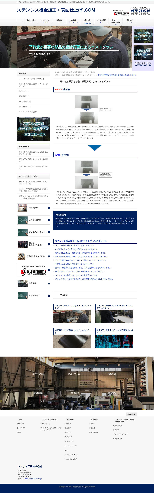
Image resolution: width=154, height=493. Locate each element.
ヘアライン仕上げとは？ (28, 112)
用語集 (19, 432)
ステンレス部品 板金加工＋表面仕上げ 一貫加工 (51, 429)
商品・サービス (75, 374)
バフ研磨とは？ (25, 107)
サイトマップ (117, 439)
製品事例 (112, 374)
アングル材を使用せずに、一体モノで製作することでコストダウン (80, 260)
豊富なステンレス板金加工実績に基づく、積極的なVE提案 (33, 197)
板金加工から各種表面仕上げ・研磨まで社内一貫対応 (33, 183)
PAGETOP (131, 414)
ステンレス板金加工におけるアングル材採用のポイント (76, 275)
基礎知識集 (38, 393)
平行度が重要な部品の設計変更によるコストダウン (74, 264)
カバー (67, 450)
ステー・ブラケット (71, 455)
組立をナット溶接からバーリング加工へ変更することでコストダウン (81, 257)
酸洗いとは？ (24, 91)
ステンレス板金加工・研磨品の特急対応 (33, 168)
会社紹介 (92, 423)
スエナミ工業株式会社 (74, 487)
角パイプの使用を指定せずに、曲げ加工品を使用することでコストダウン (83, 268)
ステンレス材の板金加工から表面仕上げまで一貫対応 (33, 153)
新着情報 (112, 393)
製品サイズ (68, 437)
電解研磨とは (24, 96)
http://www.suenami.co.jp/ (33, 479)
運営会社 (94, 420)
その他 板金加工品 (71, 459)
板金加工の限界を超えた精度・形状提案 (33, 160)
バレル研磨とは (25, 101)
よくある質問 (21, 428)
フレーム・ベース (71, 446)
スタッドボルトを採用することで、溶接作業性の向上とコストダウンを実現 (84, 279)
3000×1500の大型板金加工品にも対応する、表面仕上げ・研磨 (33, 190)
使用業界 (68, 428)
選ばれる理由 (38, 374)
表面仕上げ (68, 432)
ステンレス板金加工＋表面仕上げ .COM (56, 10)
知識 (20, 420)
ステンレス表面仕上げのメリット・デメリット (33, 85)
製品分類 (68, 423)
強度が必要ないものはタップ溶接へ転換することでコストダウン (79, 271)
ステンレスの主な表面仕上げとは (31, 79)
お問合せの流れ (118, 425)
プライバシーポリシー (120, 434)
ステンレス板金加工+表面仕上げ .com (124, 420)
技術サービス (45, 423)
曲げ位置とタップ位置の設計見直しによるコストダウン (76, 249)
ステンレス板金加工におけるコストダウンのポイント (81, 241)
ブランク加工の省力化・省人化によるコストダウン (74, 245)
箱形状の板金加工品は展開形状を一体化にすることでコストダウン (80, 253)
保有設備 (75, 393)
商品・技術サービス (50, 420)
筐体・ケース (69, 441)
